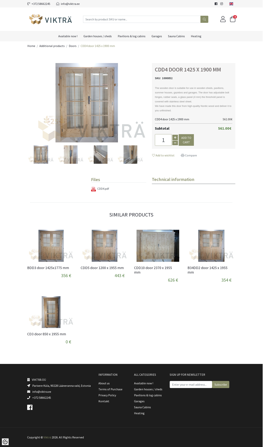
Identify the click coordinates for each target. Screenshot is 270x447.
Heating (200, 36)
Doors (76, 46)
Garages (160, 36)
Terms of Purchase (114, 389)
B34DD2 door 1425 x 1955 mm (211, 270)
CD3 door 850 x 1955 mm (50, 334)
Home (35, 46)
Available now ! (71, 36)
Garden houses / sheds (101, 36)
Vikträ (51, 437)
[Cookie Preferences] (5, 441)
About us (107, 383)
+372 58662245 (42, 4)
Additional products (55, 46)
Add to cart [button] (190, 140)
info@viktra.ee (71, 4)
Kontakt (107, 401)
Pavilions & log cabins (135, 36)
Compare (192, 155)
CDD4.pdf (104, 189)
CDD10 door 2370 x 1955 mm (157, 270)
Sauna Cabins (180, 36)
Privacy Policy (111, 395)
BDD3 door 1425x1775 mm (52, 268)
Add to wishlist (167, 155)
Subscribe (224, 384)
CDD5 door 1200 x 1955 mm (106, 268)
